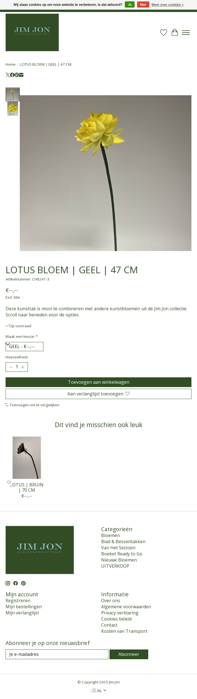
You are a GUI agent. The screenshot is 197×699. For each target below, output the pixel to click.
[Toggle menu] (185, 32)
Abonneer (128, 654)
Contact (109, 625)
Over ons (110, 600)
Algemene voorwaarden (126, 607)
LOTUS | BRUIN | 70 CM (26, 487)
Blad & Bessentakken (123, 541)
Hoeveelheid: (17, 357)
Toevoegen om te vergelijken (32, 404)
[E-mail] (57, 654)
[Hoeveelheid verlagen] (10, 367)
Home (11, 64)
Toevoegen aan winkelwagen (98, 382)
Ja (130, 5)
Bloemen (110, 535)
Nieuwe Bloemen (119, 560)
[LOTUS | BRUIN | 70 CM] (27, 458)
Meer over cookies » (168, 5)
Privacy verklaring (119, 613)
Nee (143, 5)
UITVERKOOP (115, 566)
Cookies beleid (116, 619)
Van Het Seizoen (118, 548)
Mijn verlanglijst (22, 613)
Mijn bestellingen (24, 607)
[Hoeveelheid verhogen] (22, 367)
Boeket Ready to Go (121, 554)
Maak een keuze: (22, 336)
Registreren (18, 600)
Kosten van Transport (124, 631)
